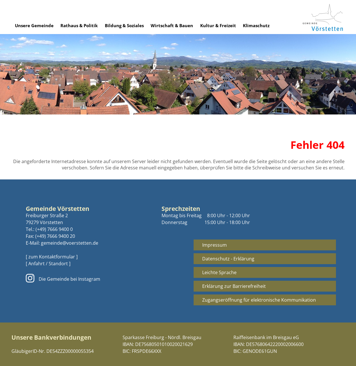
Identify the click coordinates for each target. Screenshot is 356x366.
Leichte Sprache (219, 272)
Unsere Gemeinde (34, 25)
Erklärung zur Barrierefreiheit (234, 286)
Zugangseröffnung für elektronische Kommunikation (259, 300)
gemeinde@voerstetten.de (69, 243)
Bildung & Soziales (124, 25)
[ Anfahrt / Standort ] (48, 263)
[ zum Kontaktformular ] (52, 257)
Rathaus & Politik (79, 25)
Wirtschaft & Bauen (172, 25)
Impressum (214, 245)
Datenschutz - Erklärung (228, 259)
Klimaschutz (256, 25)
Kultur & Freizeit (218, 25)
